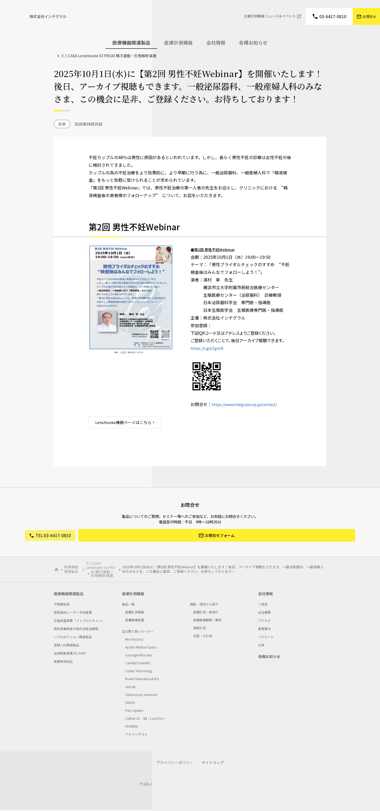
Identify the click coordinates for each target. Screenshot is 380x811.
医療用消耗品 (63, 662)
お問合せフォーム (220, 536)
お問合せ (369, 16)
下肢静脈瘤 (62, 605)
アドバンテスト (136, 735)
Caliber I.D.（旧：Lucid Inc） (145, 719)
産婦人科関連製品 (66, 646)
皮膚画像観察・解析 (207, 621)
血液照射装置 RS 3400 (70, 654)
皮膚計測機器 (133, 594)
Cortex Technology (138, 672)
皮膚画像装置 (134, 621)
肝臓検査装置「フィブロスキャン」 (79, 621)
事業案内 (264, 629)
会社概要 (264, 613)
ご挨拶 (263, 605)
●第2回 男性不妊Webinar (216, 249)
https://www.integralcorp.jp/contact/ (248, 404)
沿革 (261, 646)
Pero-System (134, 711)
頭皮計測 (199, 629)
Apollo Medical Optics (141, 648)
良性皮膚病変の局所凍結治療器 (76, 629)
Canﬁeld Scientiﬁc (137, 664)
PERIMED (131, 727)
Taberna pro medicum (141, 695)
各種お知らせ (253, 42)
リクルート (266, 638)
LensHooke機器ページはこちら (125, 422)
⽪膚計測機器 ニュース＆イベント (270, 16)
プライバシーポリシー (174, 763)
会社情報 (265, 594)
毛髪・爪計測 (202, 637)
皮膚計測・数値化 (205, 613)
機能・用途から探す (204, 605)
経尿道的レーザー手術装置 (73, 613)
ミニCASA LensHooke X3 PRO (108, 55)
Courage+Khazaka (138, 656)
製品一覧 (128, 605)
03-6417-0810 (332, 16)
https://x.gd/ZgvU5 (209, 348)
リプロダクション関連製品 (73, 638)
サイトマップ (213, 763)
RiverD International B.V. (142, 680)
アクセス (264, 621)
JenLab (130, 687)
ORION (130, 703)
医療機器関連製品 (71, 569)
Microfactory (134, 640)
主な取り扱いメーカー (138, 632)
